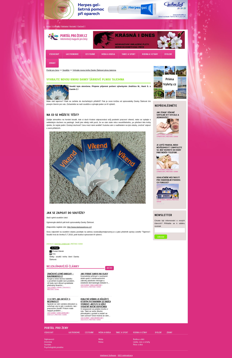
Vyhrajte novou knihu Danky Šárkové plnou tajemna (94, 70)
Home (48, 26)
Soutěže (65, 70)
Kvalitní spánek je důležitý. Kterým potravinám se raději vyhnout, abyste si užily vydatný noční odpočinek (96, 303)
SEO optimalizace (125, 355)
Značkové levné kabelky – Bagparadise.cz (60, 275)
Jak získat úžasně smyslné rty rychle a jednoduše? (168, 115)
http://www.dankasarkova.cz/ (79, 227)
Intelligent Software (108, 355)
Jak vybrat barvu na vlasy (94, 274)
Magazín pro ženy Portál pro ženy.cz (62, 35)
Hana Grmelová (62, 313)
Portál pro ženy (52, 70)
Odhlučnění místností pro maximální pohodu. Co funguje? (169, 180)
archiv (109, 268)
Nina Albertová (95, 285)
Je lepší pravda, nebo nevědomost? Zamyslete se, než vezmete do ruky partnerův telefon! (169, 149)
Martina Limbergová (165, 136)
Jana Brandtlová (96, 318)
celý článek (161, 135)
